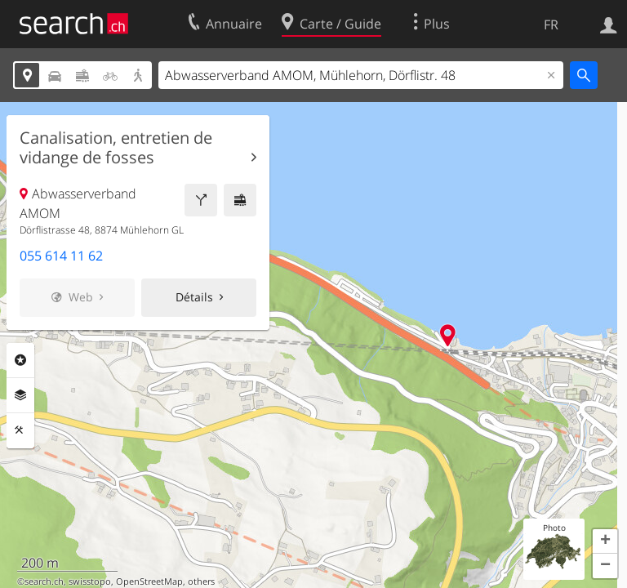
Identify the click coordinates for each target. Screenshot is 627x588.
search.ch (44, 581)
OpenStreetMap (149, 581)
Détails (194, 297)
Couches (20, 395)
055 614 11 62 (61, 256)
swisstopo (90, 581)
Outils (20, 430)
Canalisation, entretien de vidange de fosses (116, 147)
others (201, 581)
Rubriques (20, 360)
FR (551, 24)
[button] (605, 541)
